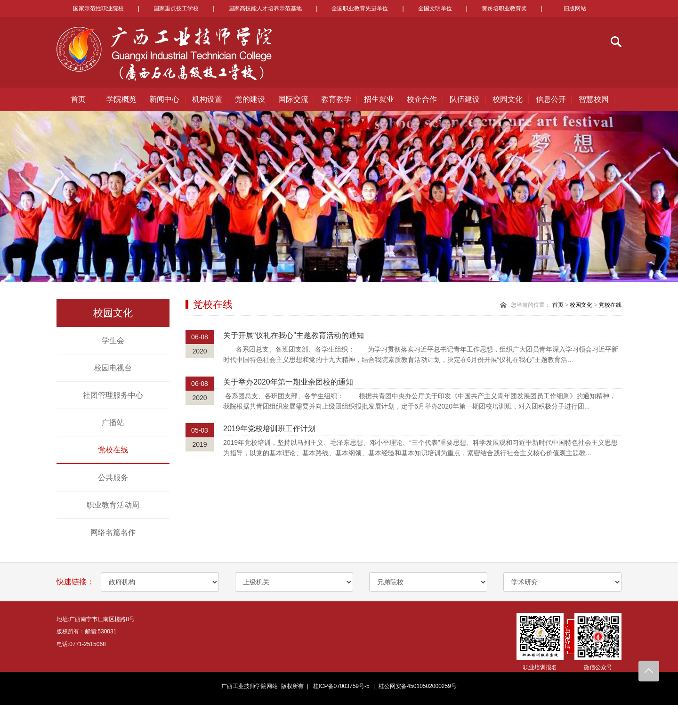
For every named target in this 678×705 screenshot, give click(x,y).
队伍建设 (465, 99)
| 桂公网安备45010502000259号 (414, 686)
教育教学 (336, 99)
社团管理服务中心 (113, 395)
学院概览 (121, 99)
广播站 (113, 422)
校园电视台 (113, 368)
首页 (78, 99)
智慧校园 (594, 99)
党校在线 (113, 450)
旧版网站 (575, 8)
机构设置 (207, 99)
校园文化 (507, 99)
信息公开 (551, 99)
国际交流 (293, 99)
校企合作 (422, 99)
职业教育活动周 (113, 505)
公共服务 (113, 478)
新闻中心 (164, 99)
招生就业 (379, 99)
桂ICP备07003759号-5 (341, 686)
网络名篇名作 (113, 532)
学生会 (113, 340)
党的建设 (250, 99)
